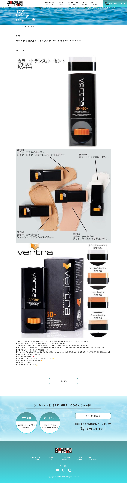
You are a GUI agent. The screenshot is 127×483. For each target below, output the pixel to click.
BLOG (51, 458)
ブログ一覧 (25, 27)
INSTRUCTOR (65, 458)
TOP (17, 27)
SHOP (79, 458)
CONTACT (93, 458)
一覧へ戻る (63, 381)
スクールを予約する (93, 416)
